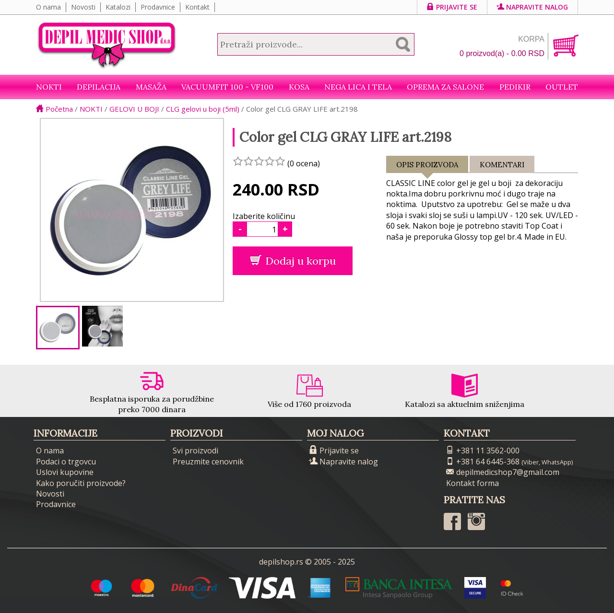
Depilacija (98, 87)
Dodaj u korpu (293, 260)
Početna (54, 109)
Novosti (83, 7)
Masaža (151, 87)
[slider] (259, 161)
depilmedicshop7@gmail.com (502, 472)
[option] (58, 327)
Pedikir (515, 87)
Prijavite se (452, 7)
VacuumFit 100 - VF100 (227, 87)
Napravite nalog (532, 7)
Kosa (299, 87)
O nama (48, 7)
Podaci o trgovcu (66, 461)
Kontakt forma (472, 483)
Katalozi (118, 7)
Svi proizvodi (195, 450)
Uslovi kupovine (65, 472)
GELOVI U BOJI (134, 109)
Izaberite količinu (264, 216)
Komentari (502, 164)
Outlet (561, 87)
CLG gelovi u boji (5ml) (202, 109)
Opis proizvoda (427, 166)
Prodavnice (158, 7)
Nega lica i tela (358, 87)
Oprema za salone (445, 87)
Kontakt (197, 7)
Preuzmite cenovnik (208, 461)
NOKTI (49, 87)
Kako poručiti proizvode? (81, 483)
